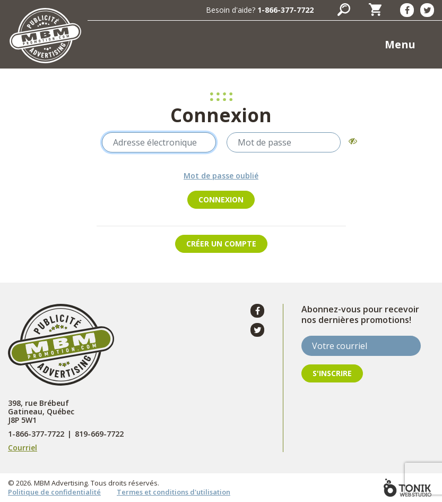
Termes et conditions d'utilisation (173, 492)
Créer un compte (221, 244)
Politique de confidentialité (54, 492)
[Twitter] (427, 10)
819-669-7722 (99, 434)
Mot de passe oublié (221, 176)
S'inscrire (332, 373)
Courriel (22, 448)
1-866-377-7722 (285, 10)
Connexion (221, 199)
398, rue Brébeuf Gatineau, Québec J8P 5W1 (41, 411)
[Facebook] (407, 10)
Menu (400, 44)
